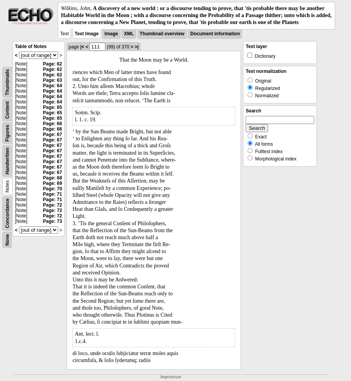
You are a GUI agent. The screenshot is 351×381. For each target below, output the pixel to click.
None (7, 240)
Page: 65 (52, 107)
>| (136, 47)
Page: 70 (52, 188)
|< (82, 47)
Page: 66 (52, 123)
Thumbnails (7, 82)
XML (129, 33)
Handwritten (7, 160)
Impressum (170, 377)
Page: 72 (52, 205)
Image (111, 33)
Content (7, 110)
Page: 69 (52, 183)
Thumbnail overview (162, 33)
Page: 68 (52, 178)
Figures (7, 132)
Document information (215, 33)
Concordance (7, 213)
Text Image (87, 33)
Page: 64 (52, 85)
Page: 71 (52, 194)
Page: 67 (52, 134)
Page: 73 (52, 221)
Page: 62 (52, 64)
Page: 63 (52, 80)
